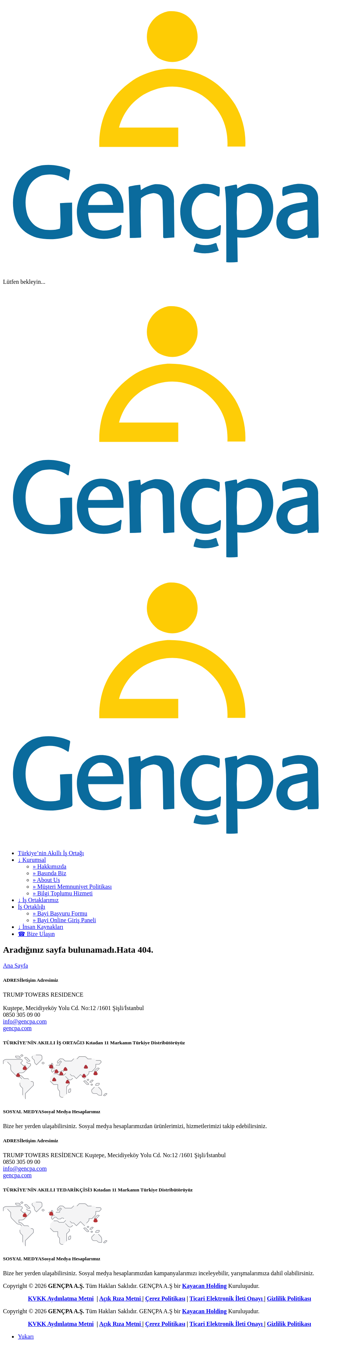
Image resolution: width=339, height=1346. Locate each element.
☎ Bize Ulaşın (36, 934)
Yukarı (26, 1336)
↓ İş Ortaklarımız (38, 900)
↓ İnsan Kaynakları (40, 927)
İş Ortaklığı (31, 907)
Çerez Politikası (165, 1298)
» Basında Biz (49, 873)
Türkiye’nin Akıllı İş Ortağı (51, 853)
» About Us (46, 880)
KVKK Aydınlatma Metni (61, 1298)
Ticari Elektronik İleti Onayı (227, 1298)
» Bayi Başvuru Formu (60, 913)
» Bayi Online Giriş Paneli (64, 920)
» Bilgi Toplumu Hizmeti (63, 893)
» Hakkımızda (49, 866)
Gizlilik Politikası (289, 1298)
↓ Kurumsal (32, 860)
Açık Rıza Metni (120, 1298)
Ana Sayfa (15, 965)
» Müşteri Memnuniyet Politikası (72, 886)
